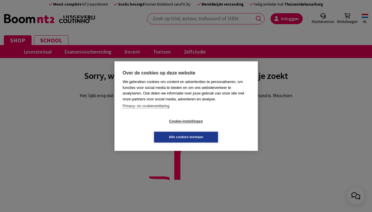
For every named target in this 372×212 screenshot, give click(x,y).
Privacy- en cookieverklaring (146, 114)
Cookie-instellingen (151, 129)
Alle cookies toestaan (221, 129)
